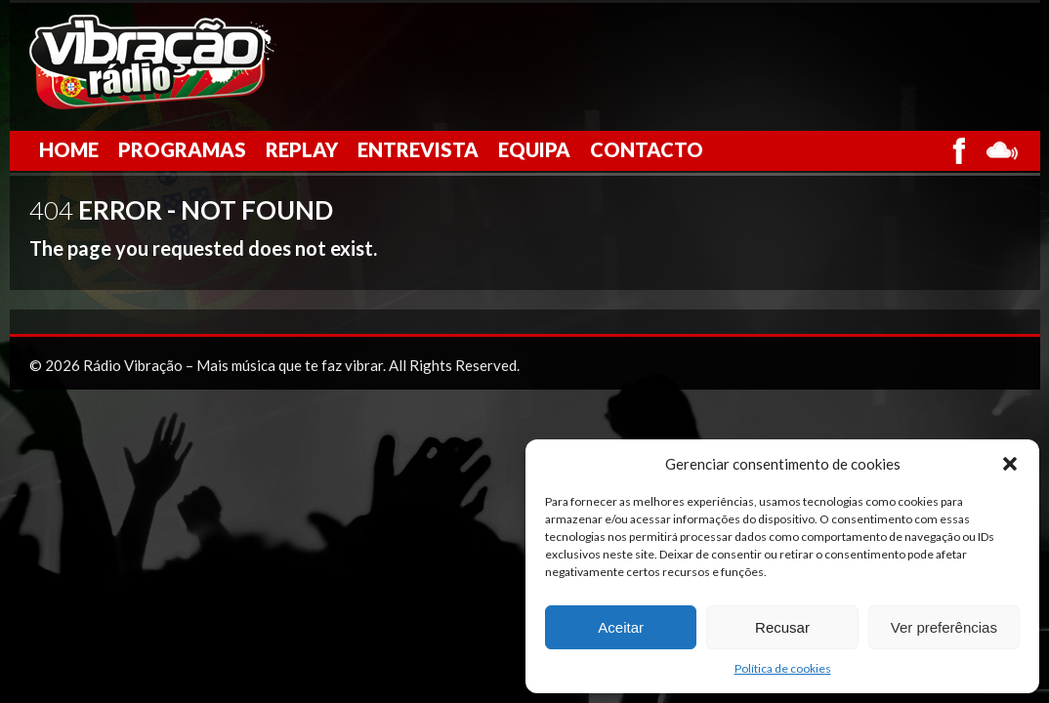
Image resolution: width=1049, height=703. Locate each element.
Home (69, 149)
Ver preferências (944, 627)
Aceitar (621, 627)
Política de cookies (782, 668)
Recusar (782, 627)
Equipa (534, 149)
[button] (1010, 464)
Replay (302, 149)
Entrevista (418, 149)
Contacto (646, 149)
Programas (182, 149)
